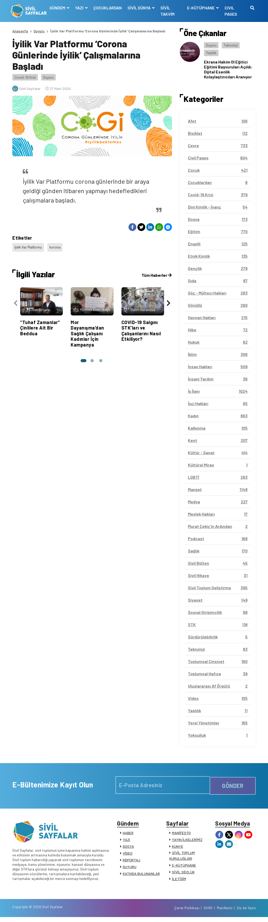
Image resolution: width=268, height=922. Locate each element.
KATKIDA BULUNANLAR (141, 875)
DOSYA (128, 848)
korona (57, 246)
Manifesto (225, 912)
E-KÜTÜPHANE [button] (201, 7)
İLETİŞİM (179, 880)
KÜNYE (177, 848)
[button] (82, 358)
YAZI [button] (80, 7)
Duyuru (39, 31)
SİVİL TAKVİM (168, 10)
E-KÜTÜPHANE (184, 867)
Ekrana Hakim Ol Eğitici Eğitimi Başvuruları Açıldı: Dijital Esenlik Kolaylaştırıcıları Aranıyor (228, 69)
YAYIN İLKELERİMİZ (187, 841)
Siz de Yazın (246, 912)
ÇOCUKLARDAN (108, 7)
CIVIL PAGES (230, 10)
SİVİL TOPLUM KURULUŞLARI (182, 857)
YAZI (126, 841)
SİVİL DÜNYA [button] (140, 7)
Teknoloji (231, 45)
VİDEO (127, 854)
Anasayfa (20, 31)
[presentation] (16, 300)
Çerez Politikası (186, 912)
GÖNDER (232, 784)
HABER (128, 834)
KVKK (208, 912)
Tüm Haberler (157, 272)
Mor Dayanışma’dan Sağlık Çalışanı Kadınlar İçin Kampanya (87, 330)
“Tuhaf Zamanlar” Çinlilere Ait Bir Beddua (40, 324)
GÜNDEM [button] (59, 7)
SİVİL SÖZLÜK (183, 873)
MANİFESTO (181, 834)
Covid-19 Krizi (25, 77)
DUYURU (129, 868)
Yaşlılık (211, 52)
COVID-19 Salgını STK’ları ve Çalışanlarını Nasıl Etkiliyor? (141, 327)
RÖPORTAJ (131, 861)
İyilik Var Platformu (29, 246)
